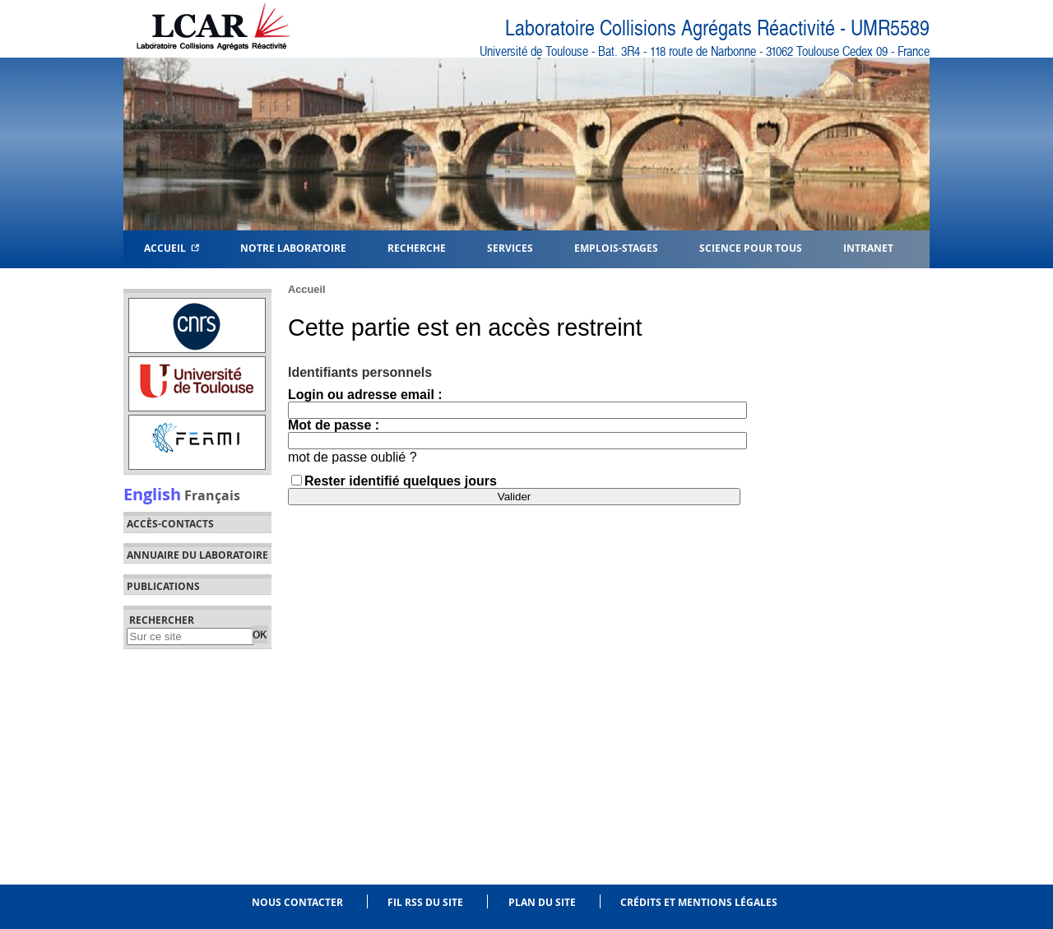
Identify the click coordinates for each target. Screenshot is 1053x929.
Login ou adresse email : (365, 395)
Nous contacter (297, 902)
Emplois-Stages (616, 247)
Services (510, 247)
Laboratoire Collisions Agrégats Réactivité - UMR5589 (717, 28)
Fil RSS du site (425, 902)
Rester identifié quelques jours (400, 481)
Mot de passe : (333, 425)
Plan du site (542, 902)
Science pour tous (750, 247)
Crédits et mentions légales (698, 902)
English (152, 493)
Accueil (171, 247)
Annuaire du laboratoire (197, 555)
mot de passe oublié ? (352, 457)
